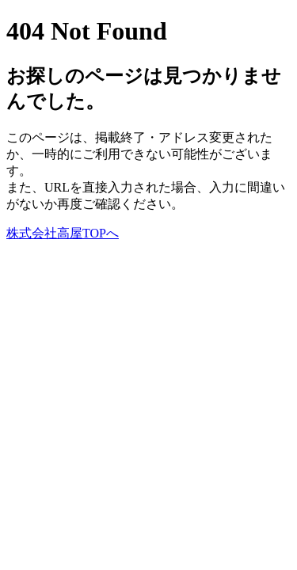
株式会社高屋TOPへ (62, 233)
